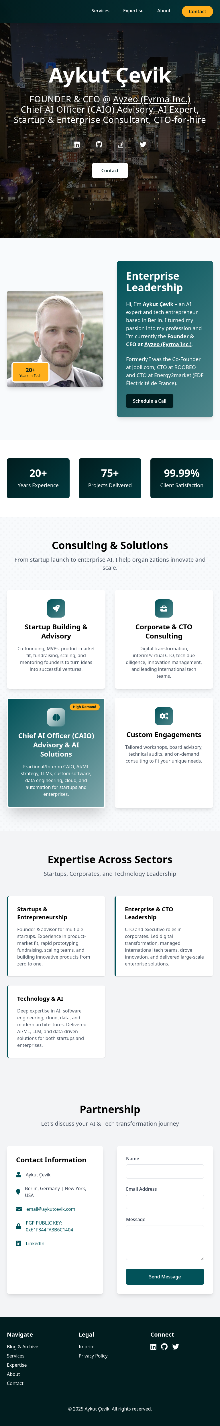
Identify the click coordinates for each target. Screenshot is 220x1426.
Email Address (141, 1189)
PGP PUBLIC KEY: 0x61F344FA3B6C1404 (49, 1226)
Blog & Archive (22, 1346)
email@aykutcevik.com (50, 1209)
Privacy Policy (93, 1356)
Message (136, 1219)
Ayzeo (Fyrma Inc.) (151, 99)
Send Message (165, 1277)
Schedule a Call (149, 401)
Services (100, 10)
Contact (197, 11)
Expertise (133, 10)
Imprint (87, 1346)
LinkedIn (35, 1243)
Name (132, 1158)
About (163, 10)
